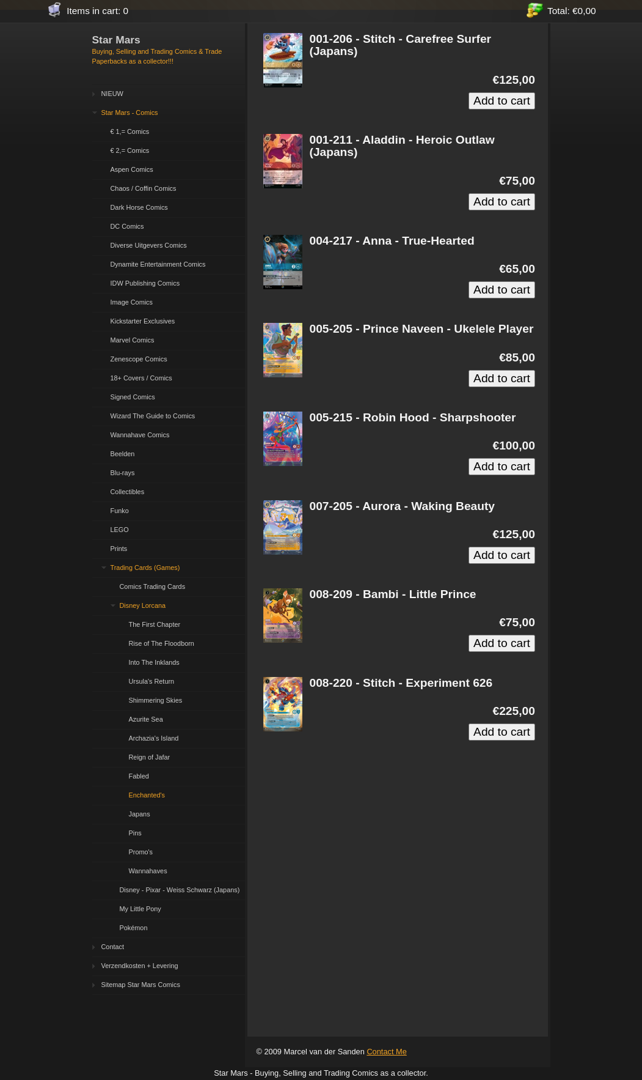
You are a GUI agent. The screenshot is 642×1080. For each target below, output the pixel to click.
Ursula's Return (152, 681)
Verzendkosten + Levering (139, 965)
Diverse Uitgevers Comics (149, 245)
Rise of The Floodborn (161, 643)
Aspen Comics (132, 169)
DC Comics (127, 226)
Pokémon (134, 927)
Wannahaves (148, 871)
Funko (120, 510)
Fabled (139, 776)
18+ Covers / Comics (141, 378)
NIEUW (112, 93)
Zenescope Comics (139, 359)
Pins (135, 833)
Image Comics (132, 302)
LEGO (120, 529)
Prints (119, 548)
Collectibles (128, 491)
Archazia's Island (154, 738)
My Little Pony (140, 908)
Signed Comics (133, 397)
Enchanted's (147, 795)
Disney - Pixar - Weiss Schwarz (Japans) (180, 889)
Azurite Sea (146, 719)
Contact (112, 946)
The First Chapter (155, 624)
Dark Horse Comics (139, 207)
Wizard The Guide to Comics (153, 416)
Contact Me (386, 1051)
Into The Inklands (154, 662)
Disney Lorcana (143, 605)
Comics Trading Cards (153, 586)
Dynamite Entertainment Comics (158, 264)
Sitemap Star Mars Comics (140, 984)
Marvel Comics (133, 340)
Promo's (141, 852)
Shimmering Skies (156, 700)
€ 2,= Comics (130, 150)
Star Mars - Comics (129, 112)
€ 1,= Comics (130, 131)
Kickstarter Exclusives (143, 321)
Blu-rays (123, 472)
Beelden (123, 453)
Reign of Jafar (149, 757)
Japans (139, 814)
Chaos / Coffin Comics (144, 188)
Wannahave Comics (140, 434)
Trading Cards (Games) (145, 567)
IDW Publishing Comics (145, 283)
